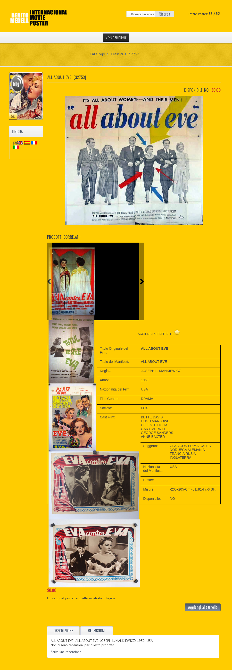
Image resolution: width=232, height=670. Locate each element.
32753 (134, 53)
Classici (117, 53)
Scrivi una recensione (66, 652)
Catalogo (97, 53)
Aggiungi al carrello (202, 607)
